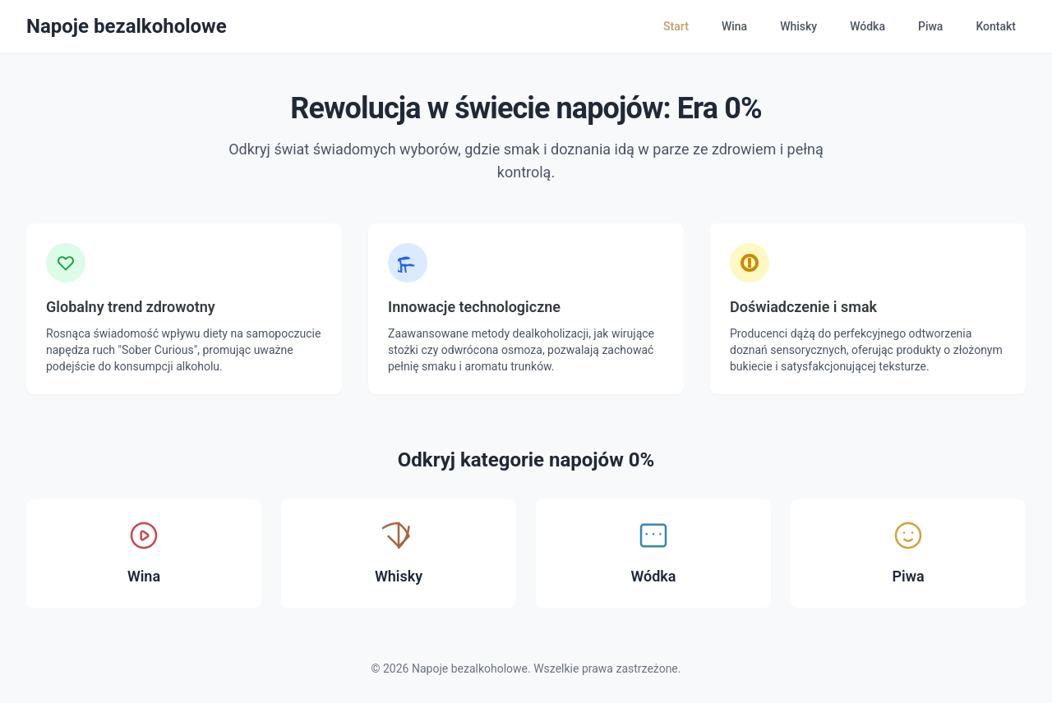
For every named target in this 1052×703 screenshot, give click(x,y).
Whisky (798, 26)
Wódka (867, 26)
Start (676, 26)
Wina (734, 26)
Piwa (930, 26)
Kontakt (996, 26)
